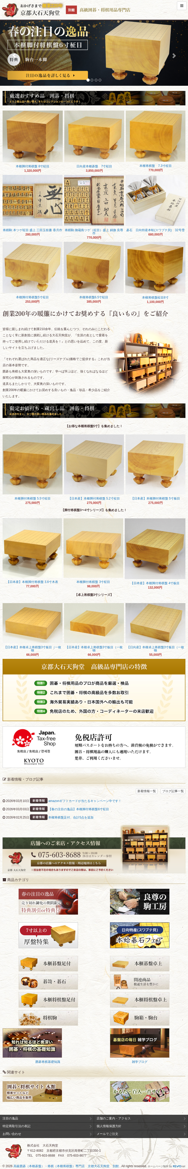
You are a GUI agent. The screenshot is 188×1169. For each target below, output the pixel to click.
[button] (14, 53)
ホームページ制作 (158, 1166)
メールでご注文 (107, 1134)
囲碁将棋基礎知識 (47, 1062)
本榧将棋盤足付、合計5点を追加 (70, 817)
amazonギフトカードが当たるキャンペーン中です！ (84, 801)
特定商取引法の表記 (16, 1126)
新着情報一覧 (146, 791)
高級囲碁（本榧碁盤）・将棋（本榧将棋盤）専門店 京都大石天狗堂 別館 (66, 1166)
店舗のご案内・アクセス (114, 1118)
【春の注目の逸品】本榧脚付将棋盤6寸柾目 (78, 809)
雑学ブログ (139, 1062)
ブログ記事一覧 (173, 791)
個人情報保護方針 (109, 1126)
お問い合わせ (12, 1134)
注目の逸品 (10, 1118)
